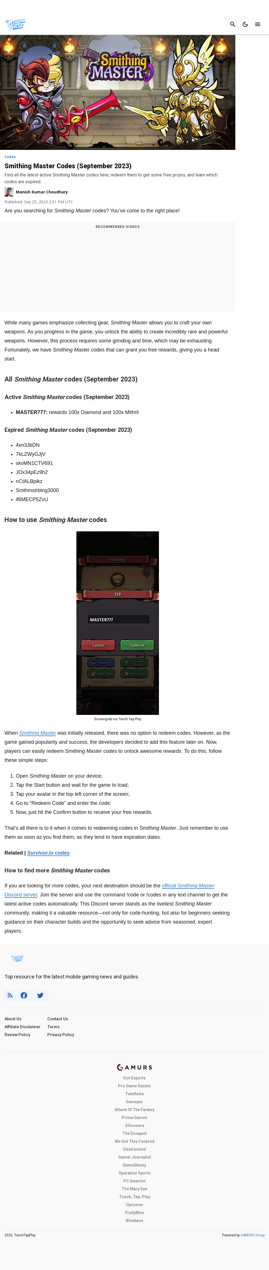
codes (48, 853)
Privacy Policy (60, 1034)
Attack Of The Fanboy (134, 1109)
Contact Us (57, 1019)
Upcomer (134, 1204)
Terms (53, 1027)
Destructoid (134, 1149)
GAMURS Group (252, 1235)
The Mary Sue (134, 1189)
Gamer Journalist (134, 1157)
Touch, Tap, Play (134, 1196)
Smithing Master (37, 733)
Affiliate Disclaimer (22, 1027)
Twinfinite (134, 1094)
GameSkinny (134, 1165)
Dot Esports (134, 1078)
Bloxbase (134, 1220)
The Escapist (134, 1133)
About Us (13, 1019)
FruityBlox (134, 1212)
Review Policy (17, 1034)
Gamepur (134, 1101)
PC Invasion (134, 1181)
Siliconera (134, 1125)
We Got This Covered (134, 1141)
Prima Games (134, 1117)
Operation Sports (135, 1173)
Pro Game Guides (134, 1086)
